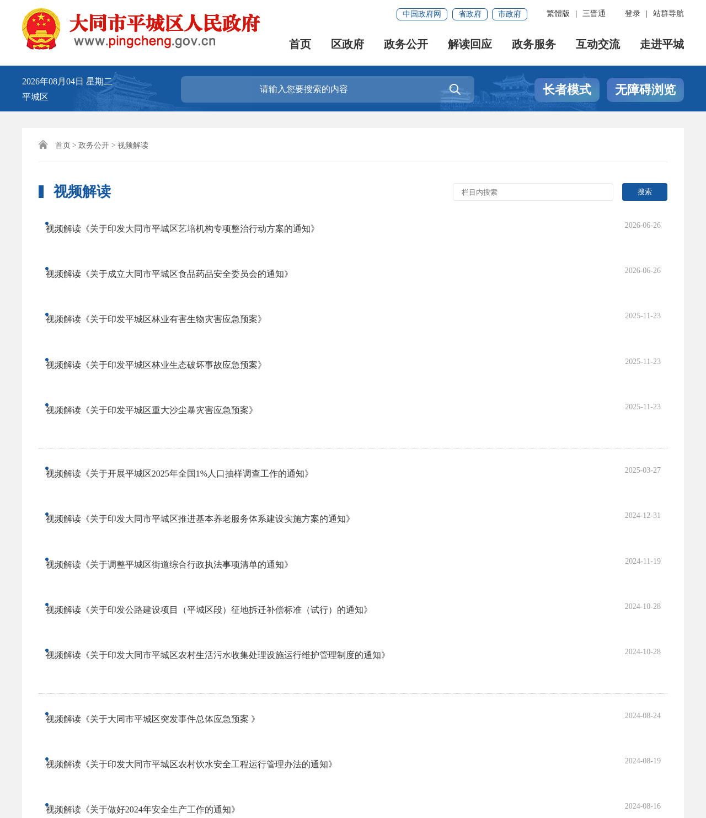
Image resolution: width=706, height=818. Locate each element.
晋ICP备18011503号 (65, 777)
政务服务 (534, 44)
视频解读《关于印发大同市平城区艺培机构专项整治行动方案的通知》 (192, 223)
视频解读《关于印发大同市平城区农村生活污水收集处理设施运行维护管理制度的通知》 (228, 440)
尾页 (353, 622)
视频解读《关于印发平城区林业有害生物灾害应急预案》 (166, 267)
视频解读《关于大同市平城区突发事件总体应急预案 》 (163, 480)
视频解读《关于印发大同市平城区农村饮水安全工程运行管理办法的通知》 (201, 502)
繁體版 (558, 13)
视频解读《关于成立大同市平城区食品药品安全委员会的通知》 (179, 245)
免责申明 (150, 740)
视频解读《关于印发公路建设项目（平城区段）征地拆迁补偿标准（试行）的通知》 (219, 418)
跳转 (496, 622)
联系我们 (97, 740)
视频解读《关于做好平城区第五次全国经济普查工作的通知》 (175, 569)
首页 (300, 44)
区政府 (347, 44)
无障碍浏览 (645, 90)
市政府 (509, 14)
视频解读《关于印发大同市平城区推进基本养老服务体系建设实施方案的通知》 (210, 374)
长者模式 (567, 90)
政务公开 (406, 44)
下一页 (315, 622)
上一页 (244, 622)
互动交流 (598, 44)
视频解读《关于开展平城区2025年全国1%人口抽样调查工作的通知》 (189, 352)
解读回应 (470, 44)
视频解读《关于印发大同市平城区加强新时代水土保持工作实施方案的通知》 (206, 547)
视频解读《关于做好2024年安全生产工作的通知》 (153, 525)
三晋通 (594, 13)
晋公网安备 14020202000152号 (286, 777)
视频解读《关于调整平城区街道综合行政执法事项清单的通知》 (179, 396)
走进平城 (662, 44)
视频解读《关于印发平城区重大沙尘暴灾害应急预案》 (162, 312)
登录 (632, 13)
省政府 (470, 14)
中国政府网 (422, 14)
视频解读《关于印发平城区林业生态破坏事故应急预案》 (166, 290)
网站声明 (45, 740)
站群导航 (668, 13)
